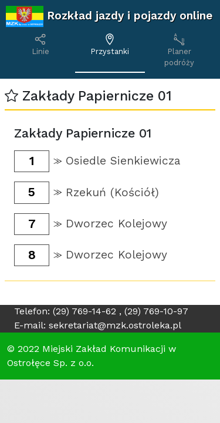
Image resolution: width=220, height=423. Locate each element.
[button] (11, 96)
